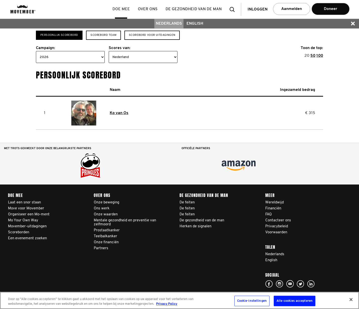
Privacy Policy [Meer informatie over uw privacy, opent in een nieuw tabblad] (166, 304)
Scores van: (119, 48)
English (194, 24)
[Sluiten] (351, 299)
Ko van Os (119, 113)
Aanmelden (291, 9)
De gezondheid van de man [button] (194, 9)
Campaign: (45, 48)
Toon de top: (312, 48)
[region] (179, 300)
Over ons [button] (148, 9)
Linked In (311, 284)
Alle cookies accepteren (294, 301)
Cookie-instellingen (252, 301)
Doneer (330, 9)
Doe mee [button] (121, 9)
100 (319, 56)
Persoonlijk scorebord (59, 35)
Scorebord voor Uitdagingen (152, 35)
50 (312, 56)
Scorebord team (103, 35)
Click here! (269, 284)
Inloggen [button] (258, 9)
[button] (233, 9)
